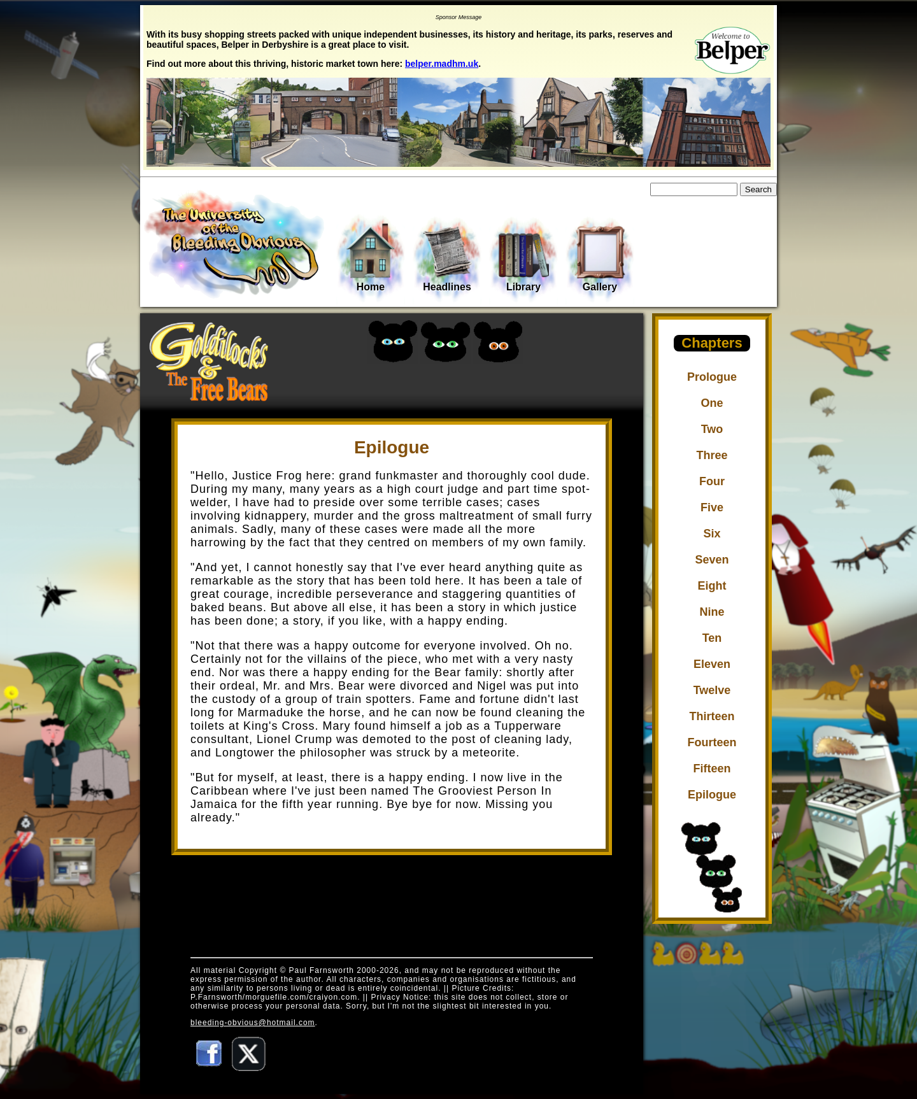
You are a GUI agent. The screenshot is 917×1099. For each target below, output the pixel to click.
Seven (712, 559)
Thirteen (711, 716)
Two (712, 429)
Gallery (599, 258)
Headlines (447, 258)
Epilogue (712, 794)
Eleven (711, 664)
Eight (712, 585)
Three (711, 455)
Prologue (712, 377)
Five (711, 507)
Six (711, 533)
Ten (712, 638)
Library (523, 258)
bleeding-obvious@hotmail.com (252, 1022)
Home (370, 257)
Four (712, 481)
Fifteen (711, 768)
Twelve (712, 690)
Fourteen (711, 742)
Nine (711, 612)
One (711, 403)
